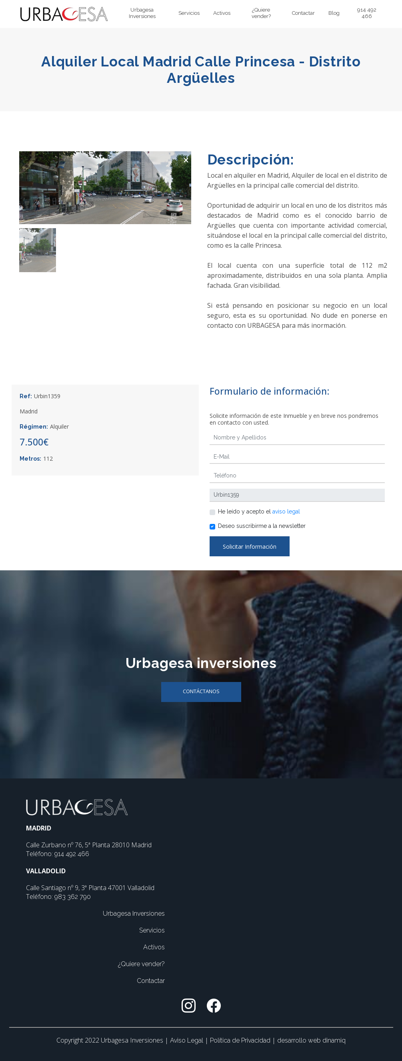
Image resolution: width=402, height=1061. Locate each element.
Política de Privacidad (241, 1040)
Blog (334, 13)
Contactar (303, 13)
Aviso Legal (187, 1040)
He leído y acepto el (259, 511)
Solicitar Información (249, 546)
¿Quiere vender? (261, 13)
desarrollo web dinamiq (311, 1040)
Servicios (189, 13)
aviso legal (286, 511)
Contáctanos (201, 691)
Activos (221, 13)
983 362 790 (72, 897)
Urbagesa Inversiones (142, 13)
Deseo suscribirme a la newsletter (262, 526)
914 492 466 (366, 13)
